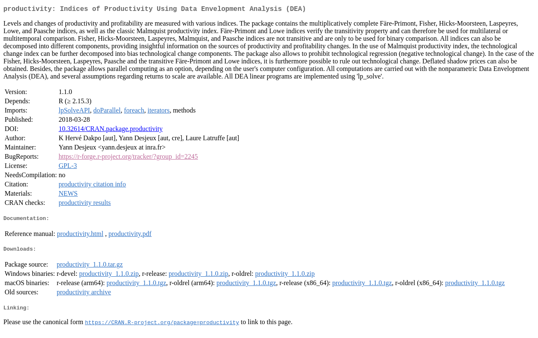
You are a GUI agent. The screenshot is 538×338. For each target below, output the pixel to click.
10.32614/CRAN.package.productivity (110, 130)
